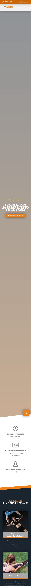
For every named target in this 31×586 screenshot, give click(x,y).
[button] (23, 2)
